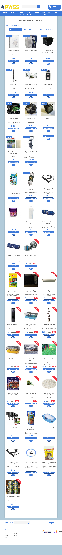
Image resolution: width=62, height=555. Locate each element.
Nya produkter (16, 29)
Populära (49, 29)
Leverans (16, 532)
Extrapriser (38, 29)
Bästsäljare (27, 29)
